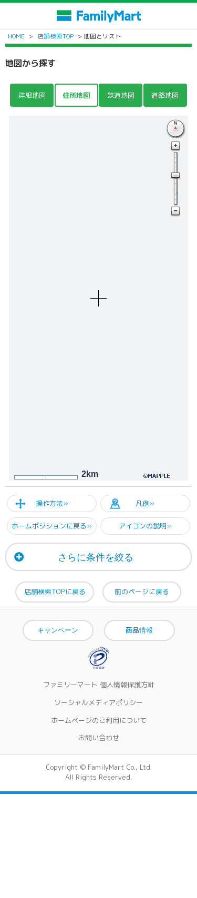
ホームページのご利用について (99, 720)
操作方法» (52, 503)
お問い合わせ (98, 737)
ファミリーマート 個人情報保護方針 (98, 684)
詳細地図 (32, 95)
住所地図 (76, 95)
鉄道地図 (120, 95)
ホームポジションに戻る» (52, 525)
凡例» (145, 503)
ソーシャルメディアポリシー (98, 702)
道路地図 (165, 95)
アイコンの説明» (145, 525)
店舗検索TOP (55, 36)
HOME (16, 36)
